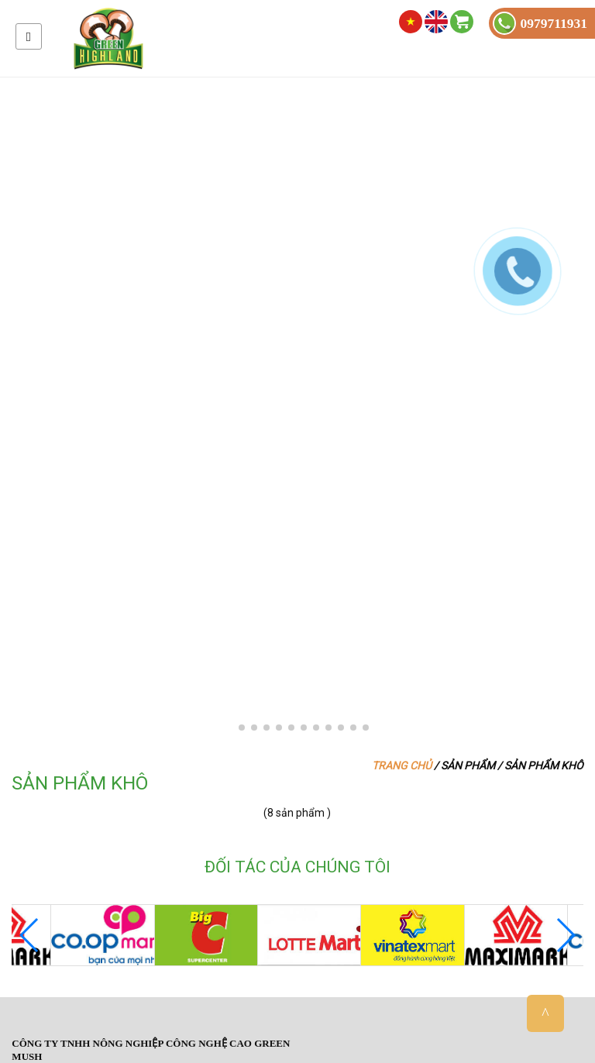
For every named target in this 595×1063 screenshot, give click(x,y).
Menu (28, 36)
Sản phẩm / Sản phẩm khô (512, 765)
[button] (229, 727)
